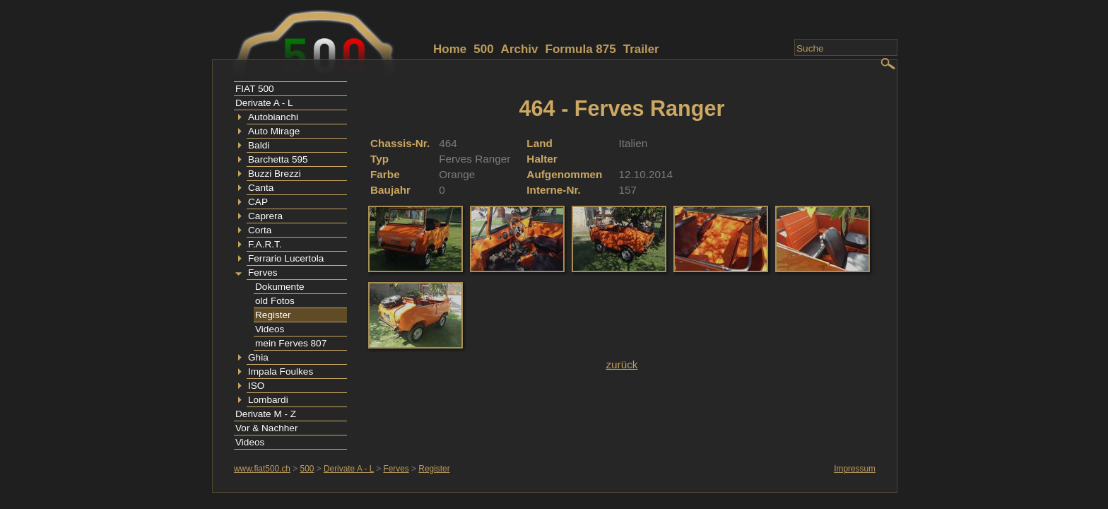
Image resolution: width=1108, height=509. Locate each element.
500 (483, 49)
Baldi (258, 145)
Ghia (258, 357)
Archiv (519, 49)
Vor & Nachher (266, 428)
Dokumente (280, 286)
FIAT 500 (254, 88)
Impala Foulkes (280, 371)
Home (449, 49)
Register (273, 315)
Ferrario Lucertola (286, 258)
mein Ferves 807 (290, 343)
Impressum (855, 469)
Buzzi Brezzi (274, 173)
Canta (260, 187)
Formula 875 (581, 49)
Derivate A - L (264, 103)
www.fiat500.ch (262, 469)
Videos (269, 329)
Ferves (263, 272)
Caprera (265, 216)
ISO (256, 385)
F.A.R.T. (265, 244)
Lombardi (268, 399)
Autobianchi (273, 117)
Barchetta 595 (278, 159)
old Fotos (275, 301)
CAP (258, 202)
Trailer (641, 49)
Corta (259, 230)
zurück (621, 364)
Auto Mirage (274, 131)
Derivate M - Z (265, 414)
